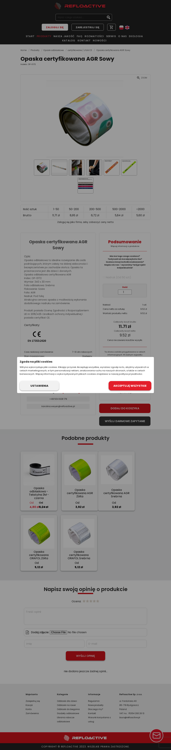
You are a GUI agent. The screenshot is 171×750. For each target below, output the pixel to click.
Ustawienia (39, 386)
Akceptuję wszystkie (130, 386)
